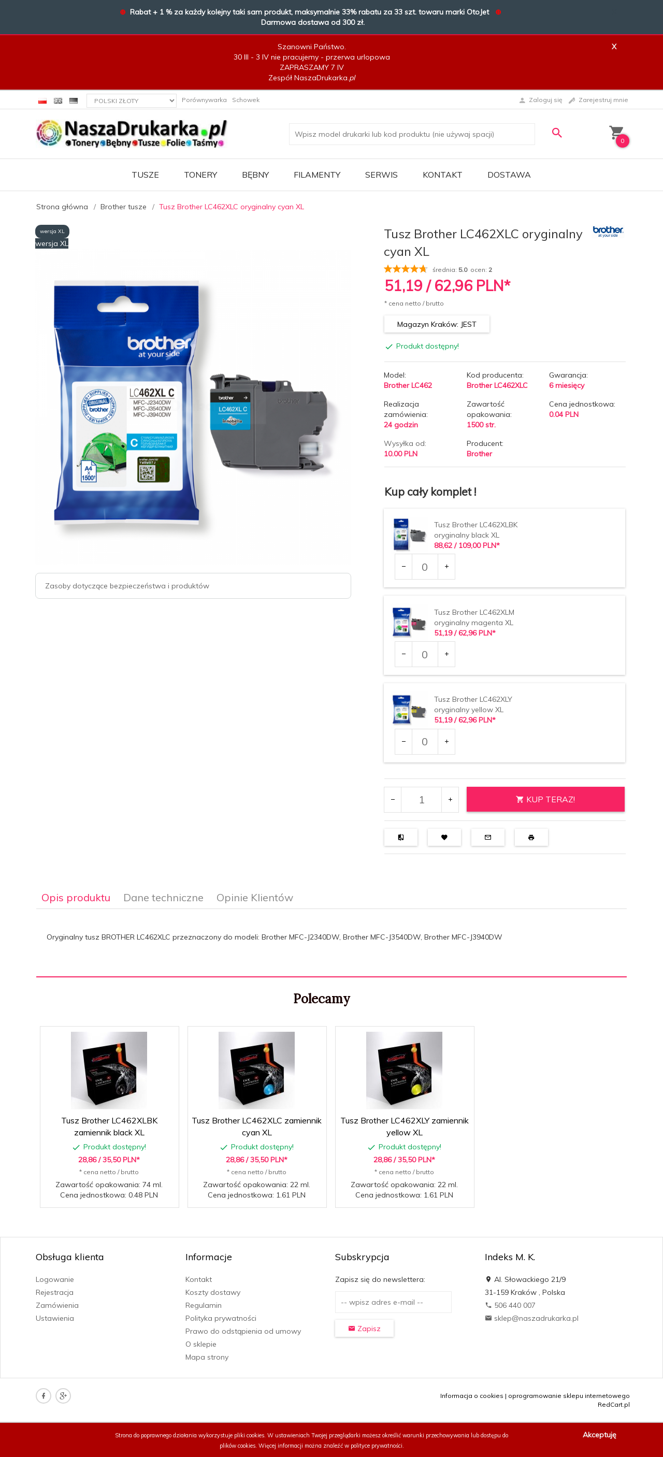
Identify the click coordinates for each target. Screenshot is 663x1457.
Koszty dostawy (212, 1292)
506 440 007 (510, 1305)
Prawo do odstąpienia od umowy (243, 1331)
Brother (479, 453)
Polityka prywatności (220, 1318)
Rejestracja (55, 1292)
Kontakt (443, 174)
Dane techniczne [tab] (163, 897)
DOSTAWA (509, 174)
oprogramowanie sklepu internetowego (569, 1396)
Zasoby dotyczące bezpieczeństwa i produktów (127, 585)
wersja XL (52, 231)
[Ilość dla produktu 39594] (425, 741)
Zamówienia (57, 1305)
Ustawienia (55, 1318)
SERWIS (381, 174)
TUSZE (145, 174)
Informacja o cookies (471, 1396)
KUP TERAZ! (545, 799)
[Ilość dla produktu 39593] (425, 654)
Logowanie (55, 1279)
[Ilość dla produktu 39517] (425, 566)
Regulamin (203, 1305)
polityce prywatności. (377, 1445)
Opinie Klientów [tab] (255, 897)
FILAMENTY (317, 174)
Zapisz (364, 1328)
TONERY (200, 174)
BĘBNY (255, 174)
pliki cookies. (250, 1435)
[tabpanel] (331, 943)
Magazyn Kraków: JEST (437, 324)
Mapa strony (206, 1357)
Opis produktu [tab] (75, 897)
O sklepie (201, 1344)
